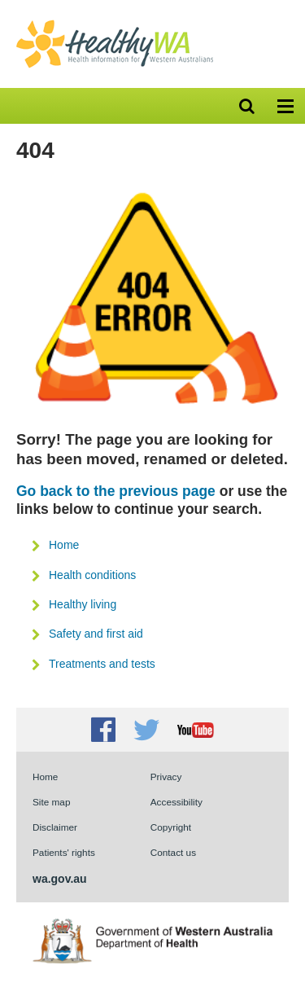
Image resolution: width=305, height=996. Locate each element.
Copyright (170, 827)
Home (64, 544)
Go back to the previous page (116, 491)
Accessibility (176, 801)
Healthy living (82, 604)
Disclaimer (55, 827)
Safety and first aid (96, 633)
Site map (51, 801)
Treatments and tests (102, 663)
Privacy (166, 776)
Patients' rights (64, 852)
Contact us (173, 852)
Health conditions (92, 574)
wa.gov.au (60, 878)
